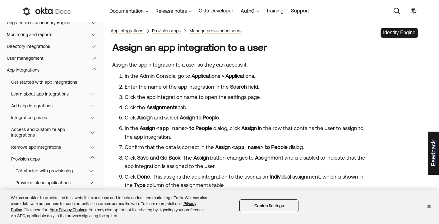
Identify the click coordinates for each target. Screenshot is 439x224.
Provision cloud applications (57, 183)
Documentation (126, 11)
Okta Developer (216, 10)
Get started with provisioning (57, 171)
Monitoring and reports (54, 34)
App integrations (54, 70)
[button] (95, 23)
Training (275, 10)
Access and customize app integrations (55, 132)
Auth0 (247, 11)
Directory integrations (54, 46)
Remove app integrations (55, 147)
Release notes (171, 11)
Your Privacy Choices (68, 210)
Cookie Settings (269, 205)
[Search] (397, 11)
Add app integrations (55, 106)
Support (300, 10)
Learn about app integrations (55, 94)
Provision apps (55, 159)
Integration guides (55, 118)
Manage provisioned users (215, 30)
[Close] (429, 206)
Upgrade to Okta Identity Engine (54, 23)
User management (54, 58)
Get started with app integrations (44, 82)
